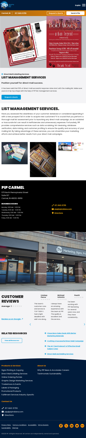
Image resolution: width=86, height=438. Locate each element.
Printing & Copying (15, 370)
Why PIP (40, 370)
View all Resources (12, 340)
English (78, 5)
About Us (41, 366)
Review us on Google (11, 319)
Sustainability (55, 373)
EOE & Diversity (43, 425)
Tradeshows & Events (11, 384)
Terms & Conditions (19, 425)
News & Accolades (53, 370)
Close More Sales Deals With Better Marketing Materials (61, 334)
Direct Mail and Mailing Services (60, 354)
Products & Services (11, 366)
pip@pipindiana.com (61, 209)
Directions (57, 213)
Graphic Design (8, 380)
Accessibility (32, 425)
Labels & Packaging (10, 387)
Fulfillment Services (10, 394)
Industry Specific (26, 394)
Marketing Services (24, 380)
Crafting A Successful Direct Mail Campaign (65, 341)
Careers (65, 370)
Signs (4, 370)
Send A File (75, 13)
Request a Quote (56, 13)
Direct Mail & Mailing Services (16, 74)
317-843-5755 (21, 13)
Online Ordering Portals (12, 377)
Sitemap (15, 428)
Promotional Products (11, 391)
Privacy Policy (6, 425)
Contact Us (7, 401)
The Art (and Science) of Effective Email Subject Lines (63, 347)
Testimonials (43, 373)
